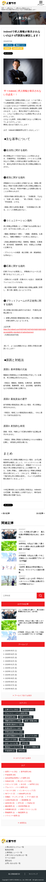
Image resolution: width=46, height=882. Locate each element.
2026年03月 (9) (11, 658)
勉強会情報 (9, 850)
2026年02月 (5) (11, 661)
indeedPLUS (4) (25, 794)
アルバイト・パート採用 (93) (16, 713)
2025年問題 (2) (24, 806)
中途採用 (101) (28, 710)
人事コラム (8, 45)
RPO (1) (22, 751)
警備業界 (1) (10, 812)
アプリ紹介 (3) (32, 797)
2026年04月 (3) (11, 654)
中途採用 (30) (10, 775)
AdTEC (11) (34, 784)
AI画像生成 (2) (10, 809)
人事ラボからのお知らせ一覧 (16, 855)
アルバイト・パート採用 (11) (16, 787)
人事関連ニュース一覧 (13, 852)
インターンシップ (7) (27, 790)
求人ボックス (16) (24, 781)
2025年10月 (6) (11, 675)
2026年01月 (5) (11, 664)
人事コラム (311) (11, 710)
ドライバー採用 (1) (12, 816)
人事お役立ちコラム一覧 (14, 847)
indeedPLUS (17, 48)
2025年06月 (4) (11, 689)
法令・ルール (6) (11, 743)
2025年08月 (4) (11, 682)
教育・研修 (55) (31, 721)
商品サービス (20, 45)
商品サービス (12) (27, 739)
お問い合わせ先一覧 (12, 863)
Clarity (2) (31, 803)
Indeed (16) (9, 781)
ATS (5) (25, 743)
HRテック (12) (10, 739)
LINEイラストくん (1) (28, 809)
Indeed (7, 48)
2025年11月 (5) (11, 671)
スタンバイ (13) (11, 784)
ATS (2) (21, 803)
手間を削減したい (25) (13, 732)
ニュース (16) (31, 736)
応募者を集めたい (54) (13, 725)
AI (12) (23, 784)
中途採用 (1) (9, 751)
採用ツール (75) (26, 717)
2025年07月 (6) (11, 685)
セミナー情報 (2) (32, 747)
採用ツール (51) (11, 772)
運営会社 (8, 861)
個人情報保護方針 (14, 874)
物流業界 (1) (23, 812)
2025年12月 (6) (11, 668)
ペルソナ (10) (10, 790)
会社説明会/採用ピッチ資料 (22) (17, 778)
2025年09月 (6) (11, 678)
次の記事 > (40, 513)
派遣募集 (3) (26, 800)
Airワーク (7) (10, 794)
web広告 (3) (9, 803)
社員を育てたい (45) (13, 728)
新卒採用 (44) (26, 772)
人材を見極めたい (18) (13, 736)
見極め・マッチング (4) (14, 797)
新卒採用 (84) (10, 717)
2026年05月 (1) (11, 651)
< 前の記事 (5, 513)
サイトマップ (33, 874)
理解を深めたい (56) (13, 721)
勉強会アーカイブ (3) (13, 747)
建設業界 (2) (10, 806)
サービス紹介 (10, 858)
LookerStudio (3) (11, 800)
